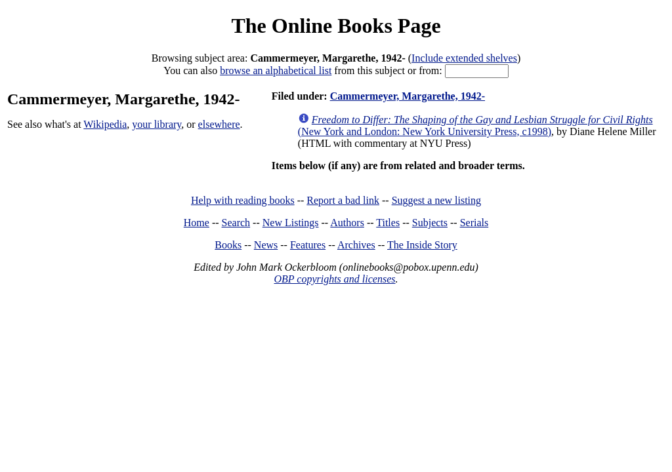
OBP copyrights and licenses (334, 279)
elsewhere (219, 124)
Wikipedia (105, 124)
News (266, 244)
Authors (347, 222)
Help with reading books (243, 200)
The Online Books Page (335, 25)
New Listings (290, 222)
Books (228, 244)
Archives (356, 244)
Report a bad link (342, 200)
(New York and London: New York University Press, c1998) (475, 125)
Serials (474, 222)
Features (308, 244)
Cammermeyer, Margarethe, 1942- (407, 96)
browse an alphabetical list (275, 70)
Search (236, 222)
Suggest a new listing (436, 200)
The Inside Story (422, 244)
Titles (388, 222)
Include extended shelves (464, 58)
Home (196, 222)
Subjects (430, 222)
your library (156, 124)
